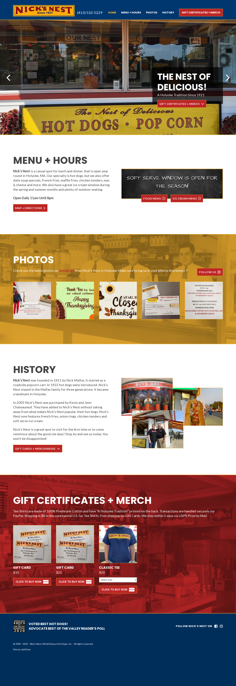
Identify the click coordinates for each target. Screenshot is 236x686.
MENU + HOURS (131, 12)
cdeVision (26, 649)
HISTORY (168, 12)
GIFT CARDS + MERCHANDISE (35, 448)
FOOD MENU (152, 198)
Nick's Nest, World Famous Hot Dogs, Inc (44, 10)
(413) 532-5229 (89, 12)
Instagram (66, 270)
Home (112, 12)
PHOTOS (151, 12)
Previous (8, 77)
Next (228, 77)
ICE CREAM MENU (185, 198)
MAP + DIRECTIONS (28, 208)
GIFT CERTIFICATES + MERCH (201, 12)
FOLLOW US (207, 272)
